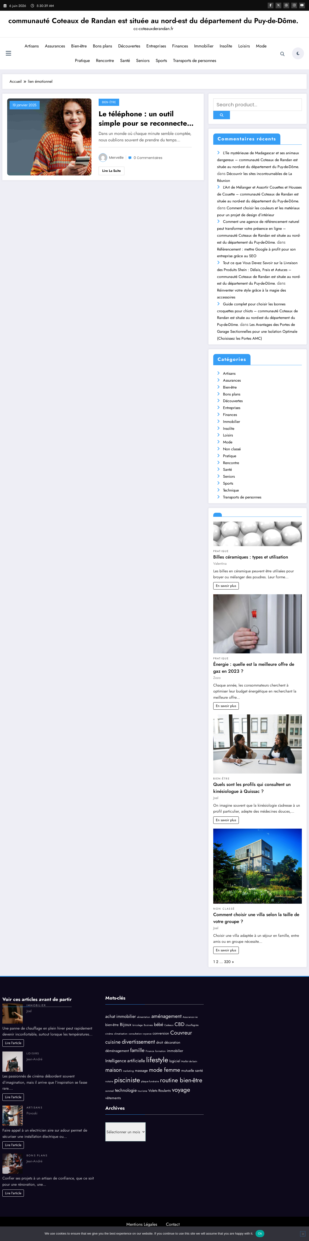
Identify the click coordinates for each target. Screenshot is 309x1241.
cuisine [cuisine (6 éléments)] (113, 1042)
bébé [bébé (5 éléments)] (158, 1024)
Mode (261, 46)
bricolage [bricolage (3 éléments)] (138, 1025)
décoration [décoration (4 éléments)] (172, 1042)
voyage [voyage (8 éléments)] (181, 1089)
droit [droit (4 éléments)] (159, 1042)
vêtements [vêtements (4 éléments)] (113, 1098)
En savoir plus (226, 585)
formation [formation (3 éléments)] (160, 1051)
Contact (173, 1224)
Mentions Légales (141, 1224)
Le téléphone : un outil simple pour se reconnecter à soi (147, 118)
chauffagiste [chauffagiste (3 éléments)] (192, 1025)
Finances (180, 46)
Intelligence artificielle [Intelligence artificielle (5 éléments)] (125, 1060)
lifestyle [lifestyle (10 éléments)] (157, 1060)
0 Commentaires (148, 157)
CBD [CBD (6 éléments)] (179, 1024)
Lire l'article (13, 1043)
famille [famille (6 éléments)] (137, 1050)
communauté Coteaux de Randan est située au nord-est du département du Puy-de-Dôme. (153, 20)
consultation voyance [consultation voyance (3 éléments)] (140, 1034)
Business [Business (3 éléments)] (148, 1025)
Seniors (142, 60)
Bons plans (102, 46)
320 (227, 961)
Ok (260, 1233)
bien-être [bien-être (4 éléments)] (112, 1024)
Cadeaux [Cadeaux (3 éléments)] (168, 1025)
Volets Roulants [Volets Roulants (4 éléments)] (159, 1090)
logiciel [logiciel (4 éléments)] (174, 1061)
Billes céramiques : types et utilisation (250, 557)
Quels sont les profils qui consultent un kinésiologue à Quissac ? (252, 788)
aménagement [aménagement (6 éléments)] (166, 1016)
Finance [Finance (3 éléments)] (150, 1051)
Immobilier (203, 46)
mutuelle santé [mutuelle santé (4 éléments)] (192, 1070)
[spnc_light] (298, 53)
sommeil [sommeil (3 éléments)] (109, 1091)
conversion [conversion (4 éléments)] (161, 1033)
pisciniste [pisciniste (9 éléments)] (127, 1080)
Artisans (32, 46)
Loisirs (244, 46)
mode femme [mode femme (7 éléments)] (164, 1070)
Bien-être (79, 46)
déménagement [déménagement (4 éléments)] (117, 1050)
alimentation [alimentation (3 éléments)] (143, 1017)
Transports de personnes (194, 60)
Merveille (116, 157)
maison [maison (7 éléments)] (113, 1070)
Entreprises (156, 46)
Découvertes (129, 46)
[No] (302, 1233)
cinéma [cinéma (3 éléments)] (109, 1034)
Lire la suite (111, 170)
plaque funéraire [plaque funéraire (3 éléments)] (150, 1081)
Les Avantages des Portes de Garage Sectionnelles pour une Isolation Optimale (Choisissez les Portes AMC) (257, 331)
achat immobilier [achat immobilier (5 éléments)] (120, 1016)
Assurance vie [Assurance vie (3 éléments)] (190, 1017)
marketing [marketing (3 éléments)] (128, 1071)
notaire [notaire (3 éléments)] (109, 1081)
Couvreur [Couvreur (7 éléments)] (181, 1033)
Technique (231, 490)
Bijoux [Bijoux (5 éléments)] (125, 1024)
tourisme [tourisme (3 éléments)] (142, 1091)
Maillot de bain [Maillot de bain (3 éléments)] (189, 1061)
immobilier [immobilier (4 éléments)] (175, 1050)
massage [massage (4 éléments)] (141, 1070)
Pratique (82, 60)
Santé (125, 60)
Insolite (226, 46)
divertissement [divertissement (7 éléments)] (138, 1042)
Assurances (55, 46)
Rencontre (105, 60)
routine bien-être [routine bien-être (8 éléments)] (181, 1080)
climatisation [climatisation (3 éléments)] (121, 1034)
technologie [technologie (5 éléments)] (126, 1090)
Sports (161, 60)
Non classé (232, 449)
